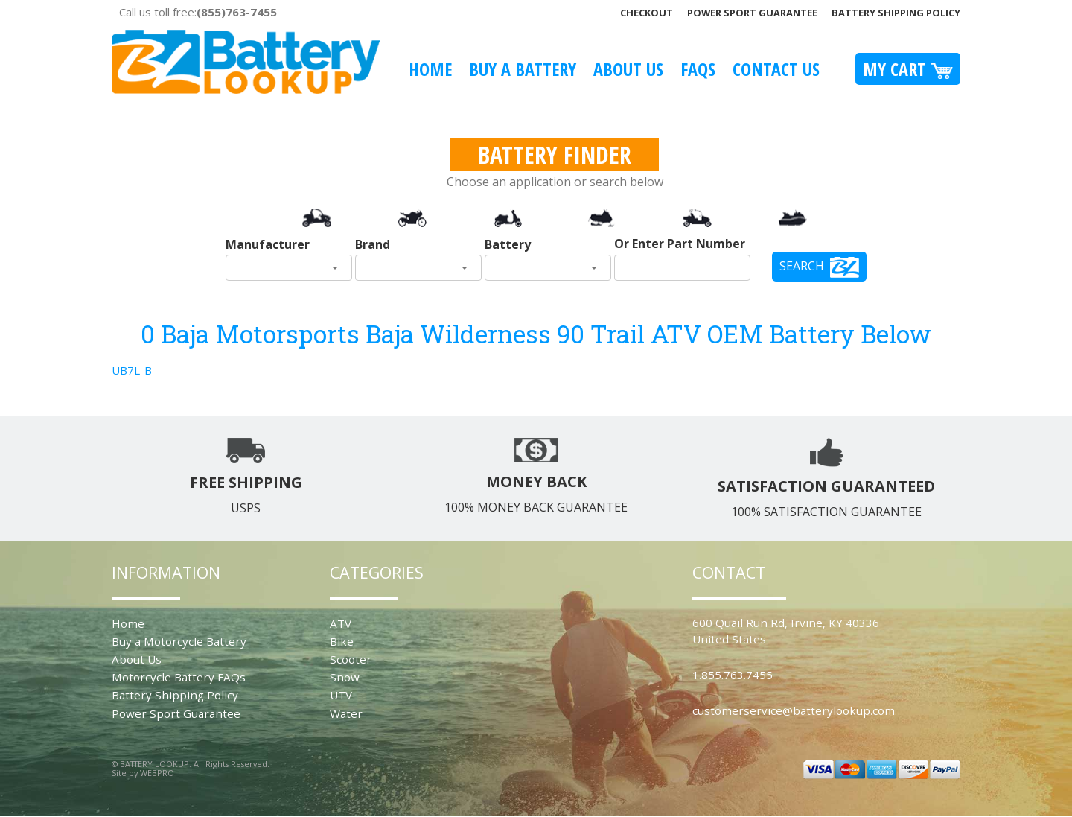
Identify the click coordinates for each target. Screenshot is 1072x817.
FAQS (697, 69)
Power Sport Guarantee (752, 12)
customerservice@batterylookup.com (793, 710)
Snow (345, 677)
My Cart (908, 69)
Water (346, 713)
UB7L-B (132, 370)
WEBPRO (157, 772)
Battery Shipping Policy (896, 12)
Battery (508, 244)
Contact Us (776, 69)
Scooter (350, 659)
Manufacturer (268, 244)
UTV (341, 694)
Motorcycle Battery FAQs (179, 677)
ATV (340, 623)
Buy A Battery (522, 69)
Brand (372, 244)
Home (430, 69)
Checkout (646, 12)
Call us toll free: (198, 11)
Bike (342, 641)
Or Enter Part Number (679, 243)
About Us (628, 69)
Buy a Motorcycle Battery (179, 641)
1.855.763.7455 (732, 674)
